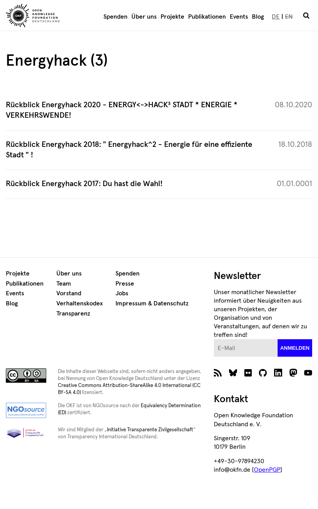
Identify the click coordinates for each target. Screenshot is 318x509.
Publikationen (207, 17)
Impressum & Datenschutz (152, 303)
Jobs (121, 293)
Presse (124, 284)
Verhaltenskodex (79, 303)
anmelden (295, 348)
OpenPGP (267, 470)
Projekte (172, 17)
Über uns (144, 17)
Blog (258, 17)
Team (63, 284)
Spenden (115, 17)
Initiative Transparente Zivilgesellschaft (150, 429)
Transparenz (73, 313)
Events (239, 17)
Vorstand (68, 293)
